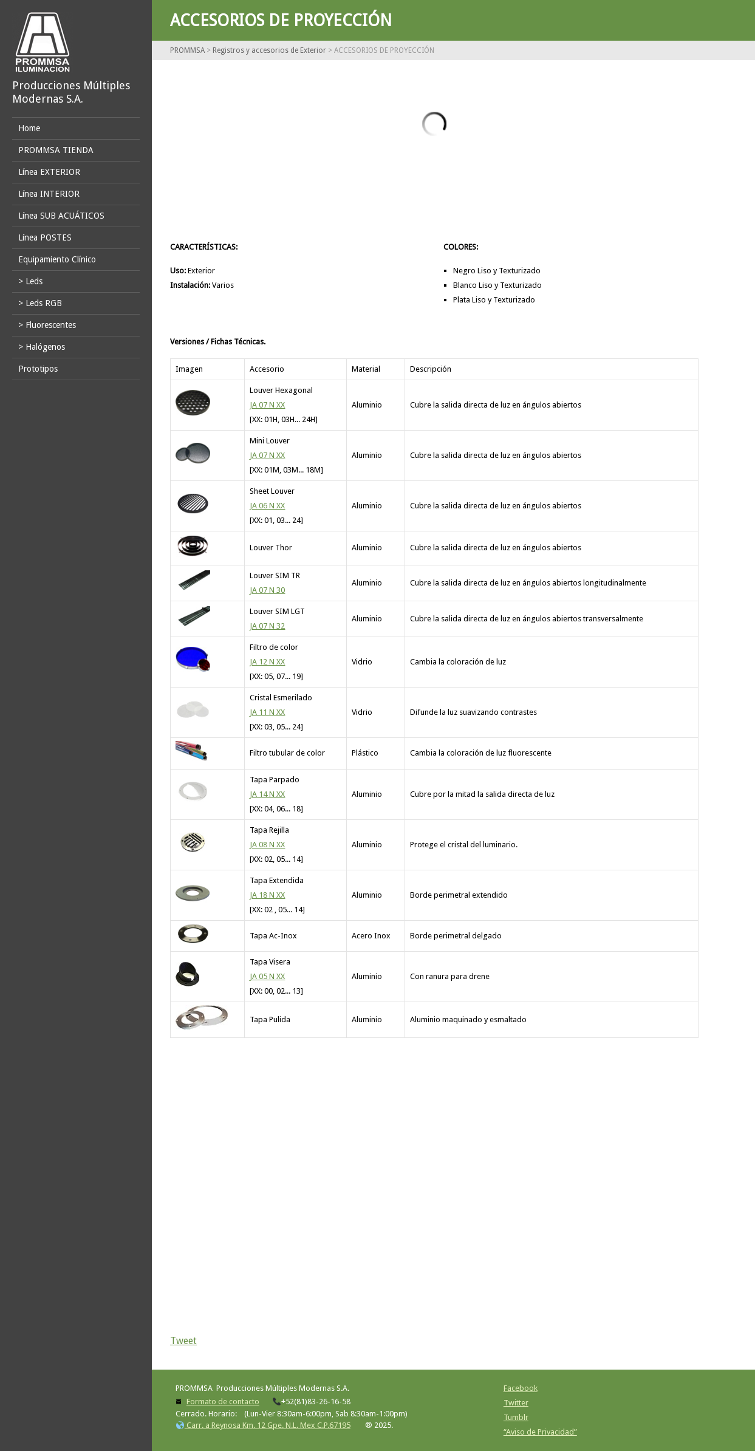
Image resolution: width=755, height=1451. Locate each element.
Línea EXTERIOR (49, 172)
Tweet (183, 1341)
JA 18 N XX (267, 895)
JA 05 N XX (267, 976)
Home (29, 128)
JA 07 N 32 (267, 625)
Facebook (521, 1388)
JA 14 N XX (267, 794)
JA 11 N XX (267, 712)
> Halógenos (41, 347)
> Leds (30, 281)
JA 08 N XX (267, 844)
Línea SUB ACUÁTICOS (61, 215)
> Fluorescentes (47, 325)
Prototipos (38, 369)
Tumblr (516, 1417)
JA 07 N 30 (267, 590)
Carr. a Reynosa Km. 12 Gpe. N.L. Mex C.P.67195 (263, 1425)
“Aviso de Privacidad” (540, 1431)
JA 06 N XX (267, 505)
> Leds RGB (40, 303)
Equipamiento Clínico (57, 259)
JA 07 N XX (267, 404)
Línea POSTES (45, 237)
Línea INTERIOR (49, 194)
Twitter (516, 1402)
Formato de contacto (222, 1401)
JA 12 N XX (267, 661)
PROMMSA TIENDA (56, 150)
